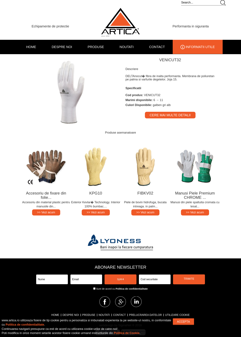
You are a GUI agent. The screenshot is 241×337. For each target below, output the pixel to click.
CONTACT (157, 47)
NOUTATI (127, 47)
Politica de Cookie (126, 333)
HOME (31, 47)
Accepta (183, 321)
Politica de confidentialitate (132, 288)
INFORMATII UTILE (197, 47)
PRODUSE (96, 47)
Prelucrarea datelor (145, 315)
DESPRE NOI (62, 47)
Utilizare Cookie (177, 315)
